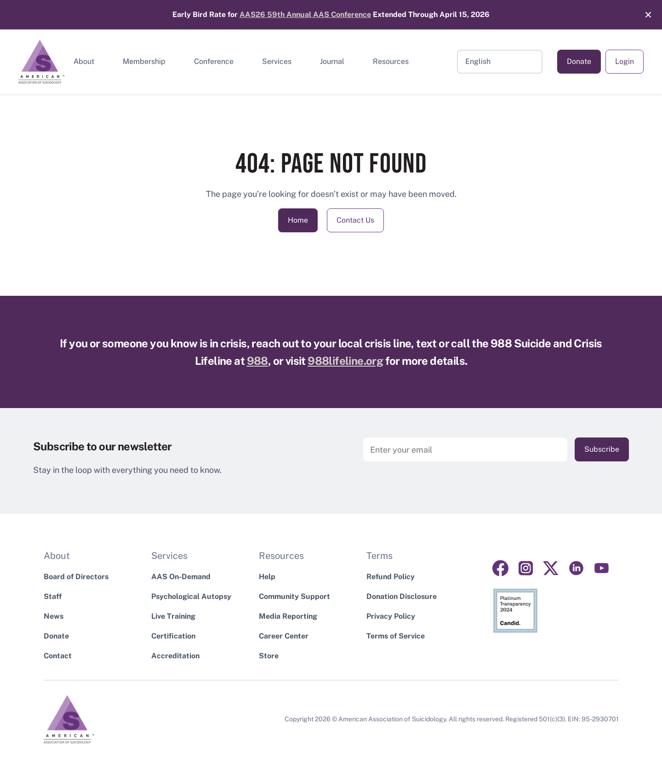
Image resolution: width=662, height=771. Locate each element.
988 (257, 360)
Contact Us (355, 220)
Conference (214, 61)
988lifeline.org (345, 360)
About (84, 61)
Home (298, 220)
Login (624, 61)
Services (276, 61)
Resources (391, 61)
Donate (579, 61)
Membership (144, 61)
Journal (332, 61)
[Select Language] (499, 62)
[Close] (643, 15)
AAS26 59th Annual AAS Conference (305, 14)
